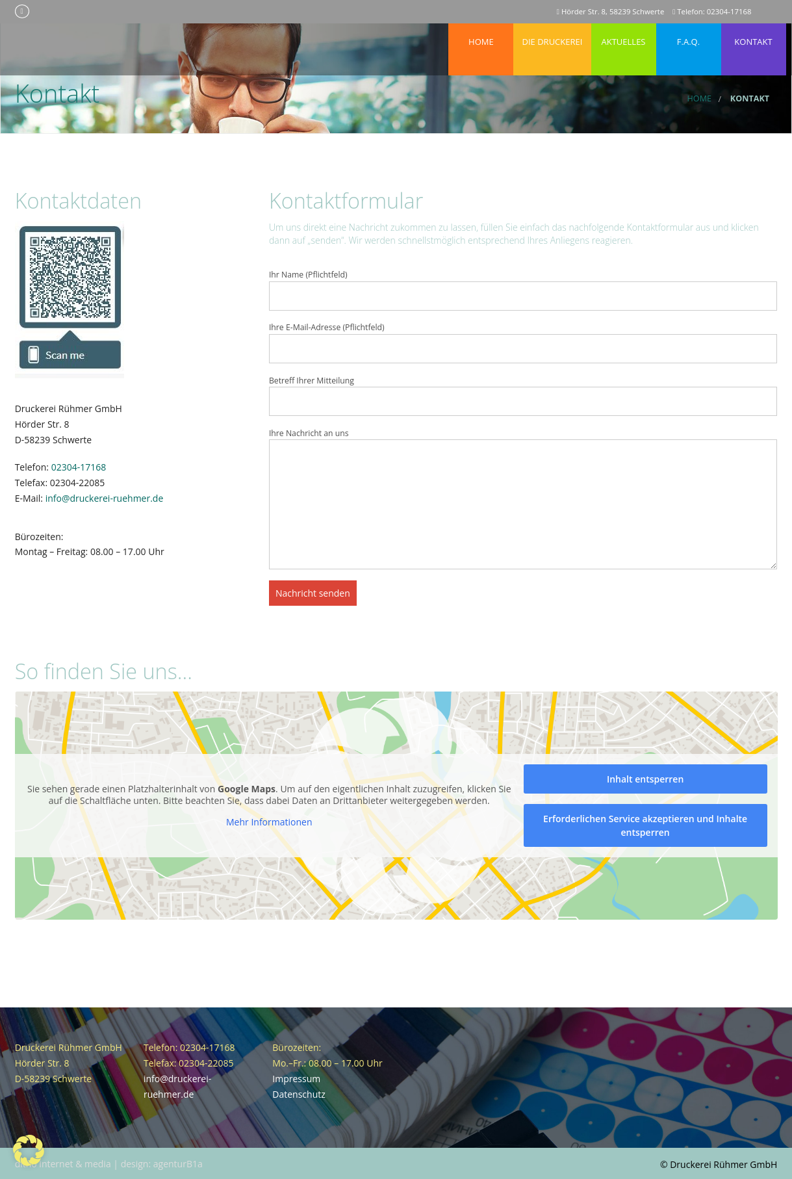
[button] (28, 1150)
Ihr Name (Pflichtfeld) (523, 290)
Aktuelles (624, 35)
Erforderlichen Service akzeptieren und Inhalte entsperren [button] (645, 825)
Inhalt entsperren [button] (645, 779)
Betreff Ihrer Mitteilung (523, 396)
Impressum (296, 1078)
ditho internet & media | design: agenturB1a (109, 1164)
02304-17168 (79, 467)
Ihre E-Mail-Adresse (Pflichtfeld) (523, 342)
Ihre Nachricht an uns (523, 498)
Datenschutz (298, 1094)
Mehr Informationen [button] (269, 822)
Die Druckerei (552, 35)
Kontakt (754, 35)
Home (481, 35)
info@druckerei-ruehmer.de (104, 498)
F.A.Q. (689, 35)
